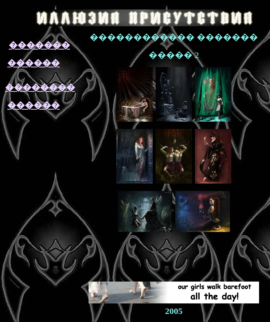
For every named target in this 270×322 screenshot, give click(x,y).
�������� (40, 87)
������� (39, 45)
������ (33, 63)
